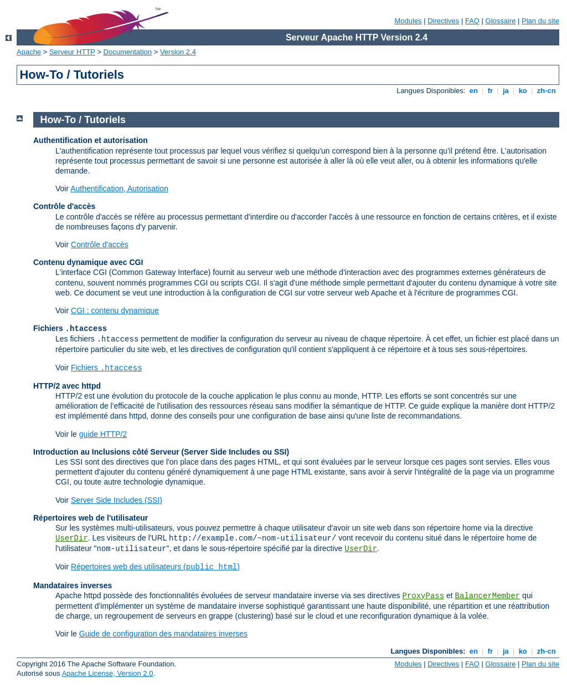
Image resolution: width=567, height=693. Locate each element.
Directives (443, 21)
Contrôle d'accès (99, 244)
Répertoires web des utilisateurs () (155, 566)
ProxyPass (423, 596)
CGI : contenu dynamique (115, 310)
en (473, 90)
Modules (407, 21)
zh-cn (546, 90)
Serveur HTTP (72, 52)
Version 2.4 (178, 52)
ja (506, 90)
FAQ (472, 21)
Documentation (128, 52)
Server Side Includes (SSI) (116, 500)
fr (490, 90)
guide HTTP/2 (103, 434)
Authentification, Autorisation (119, 188)
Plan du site (540, 21)
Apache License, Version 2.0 (107, 673)
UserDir (71, 538)
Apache (29, 52)
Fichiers (106, 367)
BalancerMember (487, 596)
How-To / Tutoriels (83, 119)
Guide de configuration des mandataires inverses (163, 633)
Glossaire (501, 21)
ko (523, 90)
